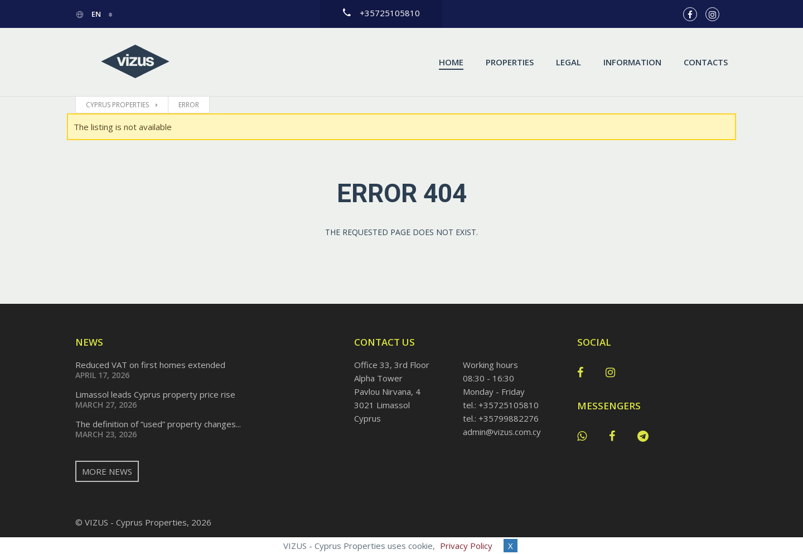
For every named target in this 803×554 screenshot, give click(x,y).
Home (451, 62)
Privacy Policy (466, 545)
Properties (510, 62)
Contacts (706, 62)
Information (632, 62)
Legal (568, 62)
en (89, 14)
